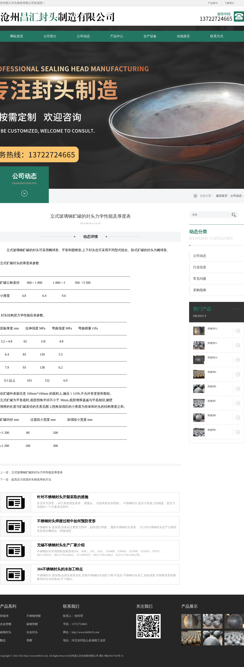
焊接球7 (212, 401)
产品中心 (116, 36)
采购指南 (199, 290)
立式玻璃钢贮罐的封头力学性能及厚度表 (37, 472)
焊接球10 (212, 357)
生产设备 (150, 36)
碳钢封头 (5, 632)
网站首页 (16, 36)
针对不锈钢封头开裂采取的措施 (62, 497)
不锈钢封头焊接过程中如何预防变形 (66, 521)
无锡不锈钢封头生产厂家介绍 (61, 545)
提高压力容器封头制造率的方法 (31, 479)
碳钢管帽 (32, 624)
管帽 (29, 640)
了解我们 (229, 3)
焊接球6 (212, 415)
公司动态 (83, 36)
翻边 (3, 640)
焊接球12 (212, 328)
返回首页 (221, 195)
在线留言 (183, 36)
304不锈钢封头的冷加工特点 (60, 569)
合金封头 (32, 632)
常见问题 (199, 278)
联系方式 (216, 36)
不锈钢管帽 (33, 615)
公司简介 (50, 36)
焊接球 (4, 615)
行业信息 (199, 267)
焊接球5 (212, 429)
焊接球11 (212, 343)
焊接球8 (212, 386)
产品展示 (213, 3)
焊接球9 (212, 372)
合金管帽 (5, 624)
